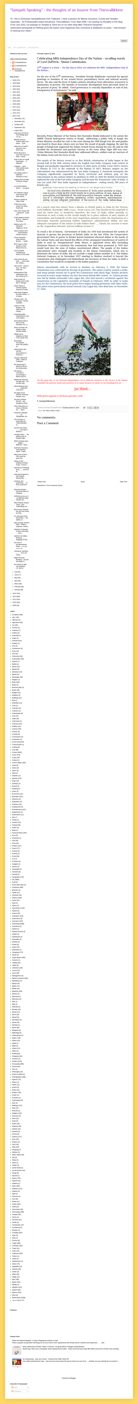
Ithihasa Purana (17, 931)
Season (14, 1142)
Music (14, 1027)
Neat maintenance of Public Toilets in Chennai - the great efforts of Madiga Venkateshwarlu (53, 1347)
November (18, 121)
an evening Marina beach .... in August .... (21, 188)
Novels (14, 1048)
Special (14, 1176)
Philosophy (16, 1072)
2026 (14, 80)
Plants (14, 1085)
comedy (15, 734)
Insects (14, 913)
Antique (14, 643)
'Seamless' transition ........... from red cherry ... (21, 553)
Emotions (15, 804)
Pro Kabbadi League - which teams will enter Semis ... (21, 194)
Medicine (15, 991)
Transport (15, 1246)
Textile (14, 1222)
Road (14, 1121)
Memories (15, 999)
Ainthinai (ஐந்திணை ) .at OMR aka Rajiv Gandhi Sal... (21, 498)
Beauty (14, 669)
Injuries (14, 911)
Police (14, 1090)
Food (14, 848)
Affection (15, 620)
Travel (14, 1248)
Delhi (14, 773)
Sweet (14, 1201)
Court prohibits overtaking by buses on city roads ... (21, 253)
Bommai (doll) (17, 687)
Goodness (15, 887)
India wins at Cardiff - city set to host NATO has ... (21, 148)
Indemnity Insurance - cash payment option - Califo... (21, 449)
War (13, 1279)
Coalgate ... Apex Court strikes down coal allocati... (21, 168)
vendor (14, 1272)
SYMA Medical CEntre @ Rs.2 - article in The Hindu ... (21, 219)
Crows (14, 757)
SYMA (14, 1204)
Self (13, 1144)
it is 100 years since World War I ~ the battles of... (21, 518)
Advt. (14, 617)
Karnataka (15, 939)
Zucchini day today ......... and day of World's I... (20, 429)
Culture (14, 760)
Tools (14, 1238)
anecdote (15, 635)
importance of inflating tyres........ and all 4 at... (21, 469)
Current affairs (17, 763)
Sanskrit (15, 1131)
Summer (15, 1196)
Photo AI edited (17, 1074)
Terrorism (15, 1220)
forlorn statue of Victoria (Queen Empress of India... (21, 287)
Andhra (14, 633)
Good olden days (18, 885)
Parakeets (15, 1056)
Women (14, 1292)
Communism (16, 737)
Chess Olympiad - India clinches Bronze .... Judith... (21, 239)
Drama (14, 786)
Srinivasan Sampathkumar (20, 70)
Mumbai (15, 1025)
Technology (16, 1212)
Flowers (15, 846)
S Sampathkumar (21, 62)
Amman (14, 628)
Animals (15, 641)
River (14, 1118)
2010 (14, 602)
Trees (14, 1251)
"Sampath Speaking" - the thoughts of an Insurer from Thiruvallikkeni (66, 10)
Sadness (15, 1126)
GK (44, 410)
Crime (14, 755)
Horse (14, 900)
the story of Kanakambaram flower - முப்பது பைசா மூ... (20, 545)
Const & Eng (16, 742)
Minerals (15, 1007)
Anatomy (15, 630)
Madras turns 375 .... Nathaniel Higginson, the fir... (21, 226)
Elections (15, 799)
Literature (15, 968)
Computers (16, 739)
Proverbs (15, 1098)
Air (13, 625)
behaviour (15, 672)
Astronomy (15, 656)
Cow (13, 750)
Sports (14, 1178)
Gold (13, 882)
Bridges (14, 693)
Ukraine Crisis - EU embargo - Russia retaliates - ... (21, 301)
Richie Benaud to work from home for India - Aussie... (21, 155)
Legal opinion (16, 957)
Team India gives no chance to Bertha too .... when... (21, 408)
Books (14, 690)
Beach (14, 667)
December (18, 118)
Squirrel (14, 1181)
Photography (16, 1077)
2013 (14, 593)
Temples (15, 1214)
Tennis (14, 1217)
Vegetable (15, 1266)
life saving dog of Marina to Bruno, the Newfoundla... (21, 366)
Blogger (73, 1378)
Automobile (16, 659)
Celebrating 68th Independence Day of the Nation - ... (21, 316)
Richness (15, 1116)
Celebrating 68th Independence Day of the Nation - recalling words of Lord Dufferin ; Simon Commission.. (81, 60)
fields (14, 830)
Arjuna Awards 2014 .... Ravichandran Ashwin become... (21, 232)
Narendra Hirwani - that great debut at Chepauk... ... (21, 491)
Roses (14, 1124)
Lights (14, 965)
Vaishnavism (16, 1261)
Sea (13, 1139)
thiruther (15, 1230)
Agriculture (15, 622)
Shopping (15, 1150)
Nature (14, 1040)
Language (15, 952)
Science (15, 1137)
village (14, 1277)
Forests (14, 851)
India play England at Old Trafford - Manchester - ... (21, 476)
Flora (14, 843)
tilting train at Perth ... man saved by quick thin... (21, 456)
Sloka (14, 1163)
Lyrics (14, 973)
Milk (13, 1004)
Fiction (14, 828)
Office (14, 1051)
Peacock (15, 1059)
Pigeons (15, 1079)
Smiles (14, 1165)
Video (14, 1274)
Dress (14, 791)
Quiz (13, 1103)
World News (16, 1298)
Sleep (14, 1160)
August (17, 130)
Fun (13, 859)
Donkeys (15, 783)
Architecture (16, 648)
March (16, 584)
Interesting (15, 924)
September (18, 127)
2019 (14, 101)
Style (14, 1194)
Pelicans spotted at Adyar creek (20, 200)
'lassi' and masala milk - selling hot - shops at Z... (21, 212)
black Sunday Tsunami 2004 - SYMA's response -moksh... (21, 524)
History (48, 410)
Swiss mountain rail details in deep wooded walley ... (21, 329)
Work (14, 1295)
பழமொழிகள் (17, 1300)
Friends (14, 853)
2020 (14, 98)
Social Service (17, 1170)
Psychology (16, 1100)
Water (14, 1282)
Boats (14, 685)
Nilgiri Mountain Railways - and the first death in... (21, 559)
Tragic (14, 1243)
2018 (14, 104)
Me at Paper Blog (33, 47)
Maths (14, 986)
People (57, 410)
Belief (14, 674)
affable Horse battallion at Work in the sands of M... (21, 336)
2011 (14, 599)
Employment (16, 807)
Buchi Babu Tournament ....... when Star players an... (21, 343)
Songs (14, 1173)
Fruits (14, 856)
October (17, 124)
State (14, 1186)
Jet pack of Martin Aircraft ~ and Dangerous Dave (20, 401)
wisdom (14, 1290)
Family (14, 820)
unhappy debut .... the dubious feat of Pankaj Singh (21, 436)
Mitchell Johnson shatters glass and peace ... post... (21, 141)
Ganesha (15, 872)
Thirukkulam (16, 1225)
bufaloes (15, 695)
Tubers (14, 1256)
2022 (14, 92)
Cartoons (15, 711)
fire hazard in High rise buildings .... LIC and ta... (20, 566)
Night (14, 1046)
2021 (14, 95)
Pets (13, 1069)
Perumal (15, 1066)
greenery (15, 890)
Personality (16, 1064)
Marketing (15, 981)
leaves (14, 955)
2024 (14, 86)
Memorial (15, 996)
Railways (15, 1105)
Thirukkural (16, 1227)
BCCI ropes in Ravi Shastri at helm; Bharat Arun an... (20, 246)
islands (14, 929)
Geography (16, 877)
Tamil (14, 1207)
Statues (14, 1191)
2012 (14, 596)
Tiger (14, 1235)
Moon (14, 1014)
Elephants (15, 802)
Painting (15, 1053)
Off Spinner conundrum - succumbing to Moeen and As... (20, 373)
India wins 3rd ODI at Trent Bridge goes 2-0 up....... (21, 135)
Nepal (14, 1043)
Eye (13, 817)
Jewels (14, 934)
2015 (14, 113)
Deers (14, 770)
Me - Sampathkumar (20, 47)
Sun (13, 1199)
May (16, 578)
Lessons (15, 960)
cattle (14, 719)
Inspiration (15, 916)
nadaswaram (16, 1035)
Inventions (15, 926)
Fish (13, 841)
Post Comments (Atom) (54, 485)
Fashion (15, 822)
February (17, 587)
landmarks (15, 950)
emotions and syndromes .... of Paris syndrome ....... (20, 483)
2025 (14, 83)
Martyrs (14, 983)
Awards (14, 661)
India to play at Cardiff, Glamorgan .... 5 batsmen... (21, 161)
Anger (14, 638)
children (15, 726)
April (16, 581)
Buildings (15, 698)
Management (16, 976)
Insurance (15, 921)
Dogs (14, 781)
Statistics (15, 1189)
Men (13, 1001)
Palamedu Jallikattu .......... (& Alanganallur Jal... (21, 414)
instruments (16, 918)
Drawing (15, 789)
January (17, 590)
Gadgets (15, 864)
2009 (14, 605)
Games (14, 866)
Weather (15, 1287)
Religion (15, 1113)
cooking (14, 747)
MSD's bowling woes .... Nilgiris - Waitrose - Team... (21, 443)
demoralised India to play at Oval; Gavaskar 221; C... (21, 322)
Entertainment (17, 809)
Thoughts (15, 1233)
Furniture (15, 861)
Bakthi (14, 664)
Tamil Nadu (16, 1209)
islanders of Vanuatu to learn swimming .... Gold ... (21, 531)
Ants (13, 646)
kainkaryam (16, 937)
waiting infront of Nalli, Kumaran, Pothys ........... (21, 181)
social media (16, 1168)
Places (14, 1082)
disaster (15, 776)
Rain (13, 1108)
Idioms (14, 905)
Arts (13, 654)
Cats (13, 716)
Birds (14, 682)
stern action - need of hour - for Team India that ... (21, 267)
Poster (14, 1095)
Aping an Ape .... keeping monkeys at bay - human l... (21, 463)
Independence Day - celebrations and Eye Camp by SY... (21, 274)
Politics (14, 1092)
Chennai (15, 724)
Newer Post (42, 482)
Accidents (15, 615)
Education (15, 796)
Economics (16, 794)
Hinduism (15, 895)
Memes (14, 994)
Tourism (15, 1240)
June (16, 575)
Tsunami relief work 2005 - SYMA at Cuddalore (20, 359)
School (14, 1134)
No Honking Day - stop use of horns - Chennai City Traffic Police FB (46, 1359)
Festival (14, 825)
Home (9, 47)
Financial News (17, 833)
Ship (13, 1147)
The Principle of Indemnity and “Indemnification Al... (20, 422)
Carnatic (15, 708)
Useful (14, 1259)
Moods (14, 1012)
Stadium (15, 1183)
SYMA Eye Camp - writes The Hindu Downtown (20, 206)
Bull (13, 700)
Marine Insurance (18, 978)
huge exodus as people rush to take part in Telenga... (21, 281)
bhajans (15, 680)
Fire (13, 835)
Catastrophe (16, 713)
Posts (14, 1387)
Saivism (15, 1129)
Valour (14, 1264)
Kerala (14, 944)
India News (16, 908)
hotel (13, 903)
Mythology (15, 1033)
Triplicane (15, 1253)
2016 (14, 110)
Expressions (16, 815)
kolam (14, 947)
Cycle (14, 765)
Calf (13, 706)
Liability (14, 963)
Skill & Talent (16, 1155)
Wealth (14, 1285)
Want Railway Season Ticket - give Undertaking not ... (21, 504)
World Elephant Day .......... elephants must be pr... (21, 388)
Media (14, 988)
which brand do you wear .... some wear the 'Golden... (21, 261)
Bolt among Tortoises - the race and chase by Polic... (21, 511)
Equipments (16, 812)
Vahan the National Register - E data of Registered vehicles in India (35, 1340)
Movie (14, 1022)
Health (14, 892)
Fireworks (15, 838)
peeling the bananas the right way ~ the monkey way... (21, 381)
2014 (14, 116)
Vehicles (15, 1269)
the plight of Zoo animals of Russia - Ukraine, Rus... (21, 394)
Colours (14, 731)
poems (14, 1087)
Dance (14, 768)
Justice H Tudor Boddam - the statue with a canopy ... (19, 308)
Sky (13, 1157)
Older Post (123, 482)
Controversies (17, 744)
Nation (53, 410)
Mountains (15, 1020)
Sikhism (15, 1152)
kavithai (14, 942)
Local (14, 970)
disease (14, 778)
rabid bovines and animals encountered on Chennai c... (20, 352)
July (16, 572)
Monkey (15, 1009)
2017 (14, 107)
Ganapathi (15, 869)
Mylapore (15, 1030)
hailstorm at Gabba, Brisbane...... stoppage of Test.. (21, 538)
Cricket (14, 752)
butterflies (15, 703)
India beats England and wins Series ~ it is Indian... (21, 294)
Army (14, 651)
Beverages (15, 677)
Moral (14, 1017)
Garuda (14, 874)
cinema (14, 729)
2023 (14, 89)
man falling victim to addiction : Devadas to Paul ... (21, 175)
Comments (16, 1391)
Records (15, 1111)
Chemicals (15, 721)
